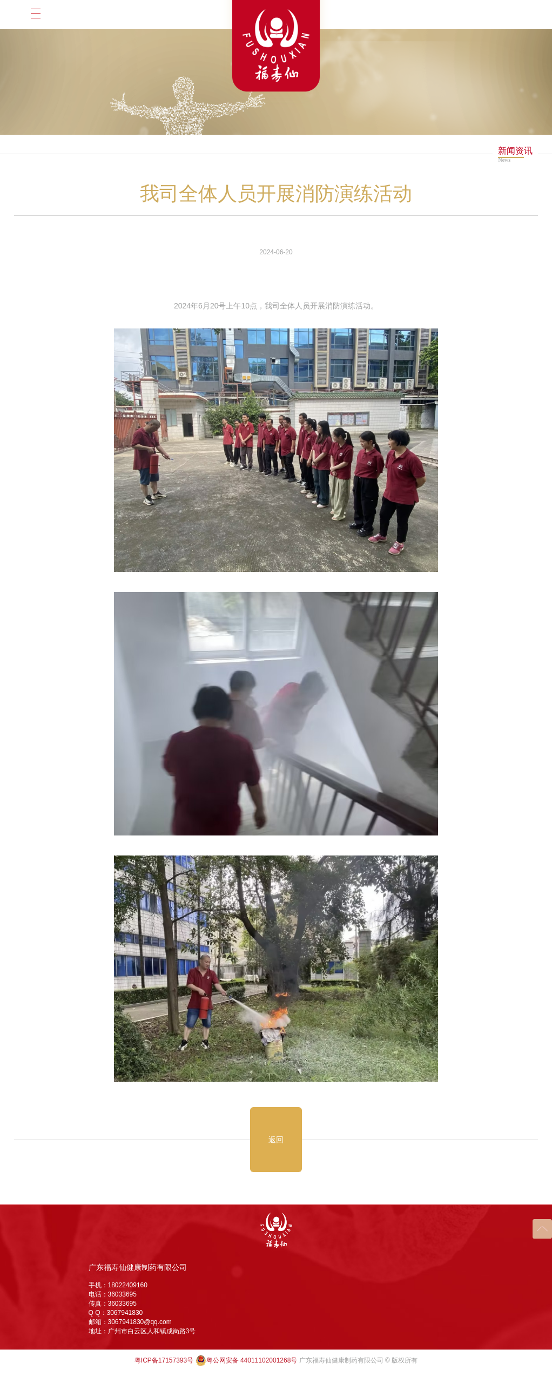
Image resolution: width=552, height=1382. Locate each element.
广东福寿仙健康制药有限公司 (138, 1267)
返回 (276, 1139)
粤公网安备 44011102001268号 (247, 1360)
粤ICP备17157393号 (163, 1360)
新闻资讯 (515, 150)
